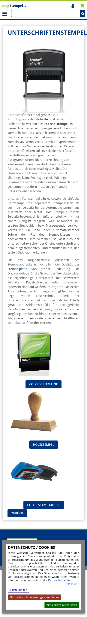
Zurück (17, 513)
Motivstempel (45, 119)
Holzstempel (43, 445)
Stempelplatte (17, 269)
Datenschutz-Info (59, 580)
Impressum (72, 583)
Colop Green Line (43, 384)
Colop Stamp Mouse (43, 505)
